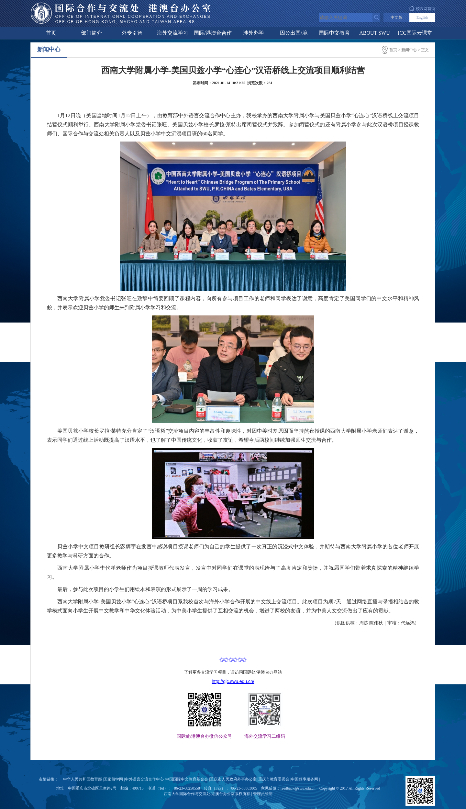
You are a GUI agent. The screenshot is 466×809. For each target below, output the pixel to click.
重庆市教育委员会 (273, 779)
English (422, 17)
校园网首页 (425, 8)
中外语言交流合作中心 (144, 779)
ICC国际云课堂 (415, 33)
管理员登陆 (262, 794)
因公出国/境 (293, 33)
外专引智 (132, 33)
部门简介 (91, 33)
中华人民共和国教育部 (82, 779)
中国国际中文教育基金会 (186, 779)
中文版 (396, 17)
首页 (51, 33)
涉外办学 (253, 33)
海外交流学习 (172, 33)
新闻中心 (409, 50)
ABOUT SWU (374, 33)
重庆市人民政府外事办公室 (233, 779)
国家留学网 (113, 779)
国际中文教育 (334, 33)
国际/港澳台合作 (212, 33)
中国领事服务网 (304, 779)
